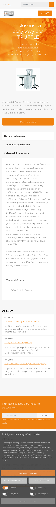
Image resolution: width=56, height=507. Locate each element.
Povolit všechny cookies (28, 473)
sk (9, 4)
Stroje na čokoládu (28, 47)
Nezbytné (13, 488)
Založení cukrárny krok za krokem (21, 321)
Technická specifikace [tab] (17, 144)
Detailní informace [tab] (15, 136)
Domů (20, 44)
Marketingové (42, 494)
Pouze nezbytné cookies (14, 480)
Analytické (14, 494)
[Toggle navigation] (45, 13)
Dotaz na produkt (28, 122)
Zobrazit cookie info (28, 501)
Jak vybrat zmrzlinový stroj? (18, 342)
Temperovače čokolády (28, 51)
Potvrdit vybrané (42, 480)
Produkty (34, 44)
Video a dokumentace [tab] (16, 153)
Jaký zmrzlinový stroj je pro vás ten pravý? (25, 363)
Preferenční (41, 488)
